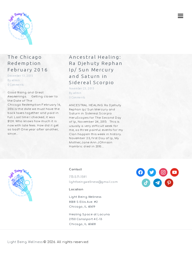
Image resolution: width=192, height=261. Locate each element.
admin (16, 80)
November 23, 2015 (82, 95)
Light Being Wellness (25, 249)
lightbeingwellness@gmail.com (93, 188)
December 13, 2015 (21, 75)
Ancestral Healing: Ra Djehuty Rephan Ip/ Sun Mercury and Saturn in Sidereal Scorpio (95, 73)
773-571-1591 (78, 183)
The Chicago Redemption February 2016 (28, 63)
